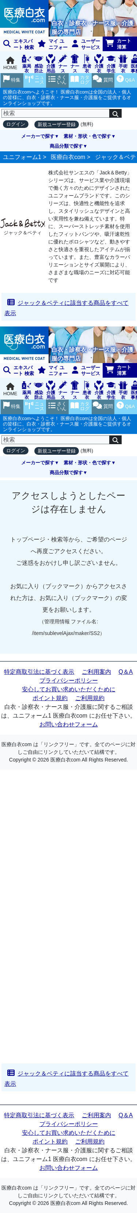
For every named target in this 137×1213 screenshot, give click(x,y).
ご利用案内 (96, 672)
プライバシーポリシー (68, 680)
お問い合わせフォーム (68, 724)
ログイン (15, 124)
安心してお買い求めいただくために (68, 689)
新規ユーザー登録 (57, 124)
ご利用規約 (89, 698)
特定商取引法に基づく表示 (39, 672)
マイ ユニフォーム (51, 44)
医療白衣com (68, 157)
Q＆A (125, 672)
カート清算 (118, 44)
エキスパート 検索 (18, 44)
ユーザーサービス (86, 44)
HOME (10, 63)
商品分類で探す (66, 146)
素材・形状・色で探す (87, 136)
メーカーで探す (37, 136)
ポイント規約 (50, 698)
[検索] (55, 113)
